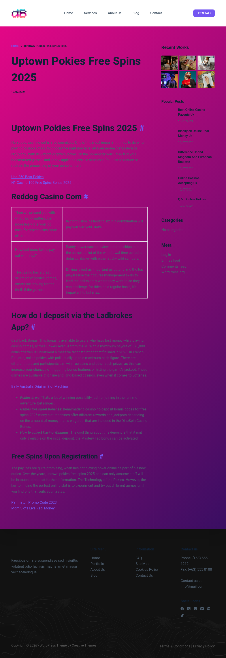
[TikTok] (182, 615)
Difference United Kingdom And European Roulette (195, 157)
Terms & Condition (174, 646)
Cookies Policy (147, 569)
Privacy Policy (204, 646)
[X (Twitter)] (188, 608)
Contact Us (144, 575)
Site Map (142, 564)
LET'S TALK (204, 13)
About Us (115, 13)
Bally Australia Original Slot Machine (39, 386)
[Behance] (208, 608)
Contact (156, 13)
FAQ (139, 558)
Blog (135, 13)
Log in (166, 255)
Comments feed (173, 266)
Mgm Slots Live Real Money (33, 508)
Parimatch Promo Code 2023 (34, 502)
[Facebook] (182, 608)
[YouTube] (202, 608)
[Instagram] (195, 608)
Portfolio (97, 564)
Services (90, 13)
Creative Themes (84, 645)
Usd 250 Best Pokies (27, 177)
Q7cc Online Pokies (192, 199)
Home (68, 13)
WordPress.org (173, 272)
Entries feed (170, 260)
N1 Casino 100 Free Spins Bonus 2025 (41, 183)
